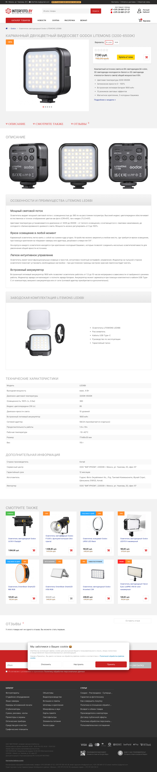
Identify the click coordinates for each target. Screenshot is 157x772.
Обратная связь (144, 2)
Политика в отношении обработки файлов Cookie (97, 705)
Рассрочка (70, 20)
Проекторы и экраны (15, 717)
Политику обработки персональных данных (64, 671)
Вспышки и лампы (51, 701)
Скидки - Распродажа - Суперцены (96, 693)
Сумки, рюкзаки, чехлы (17, 713)
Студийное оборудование (17, 697)
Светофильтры (50, 717)
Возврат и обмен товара (91, 709)
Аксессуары (48, 725)
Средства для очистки (16, 725)
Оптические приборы (16, 721)
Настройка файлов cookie (14, 760)
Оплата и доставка (128, 2)
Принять (111, 664)
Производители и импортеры (94, 713)
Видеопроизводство (52, 697)
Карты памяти (49, 713)
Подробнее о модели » (105, 100)
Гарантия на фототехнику (92, 697)
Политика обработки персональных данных (97, 721)
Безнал (83, 20)
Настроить (78, 664)
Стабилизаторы (13, 709)
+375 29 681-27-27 (120, 9)
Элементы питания (52, 721)
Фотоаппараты (12, 693)
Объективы (48, 693)
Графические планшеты (17, 729)
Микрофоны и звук (51, 709)
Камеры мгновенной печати (19, 705)
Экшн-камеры (12, 701)
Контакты (115, 2)
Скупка (55, 20)
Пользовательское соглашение (95, 725)
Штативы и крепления (53, 705)
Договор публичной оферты (93, 717)
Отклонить (46, 664)
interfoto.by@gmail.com (39, 2)
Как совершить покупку (91, 701)
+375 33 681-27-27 (120, 12)
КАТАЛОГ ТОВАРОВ (21, 20)
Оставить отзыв (132, 621)
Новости (41, 20)
